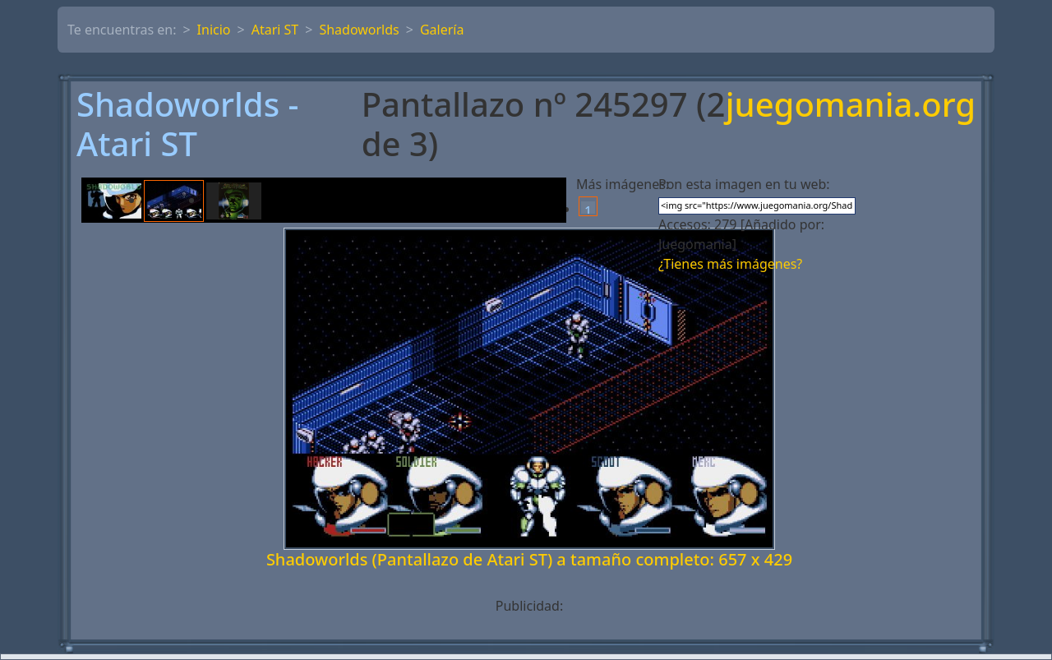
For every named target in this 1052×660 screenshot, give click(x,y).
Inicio (214, 30)
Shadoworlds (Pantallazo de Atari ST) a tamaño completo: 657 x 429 (529, 559)
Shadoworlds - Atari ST (187, 124)
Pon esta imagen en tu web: (744, 184)
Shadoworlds (359, 30)
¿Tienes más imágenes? (730, 264)
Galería (442, 30)
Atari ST (275, 30)
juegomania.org (851, 106)
